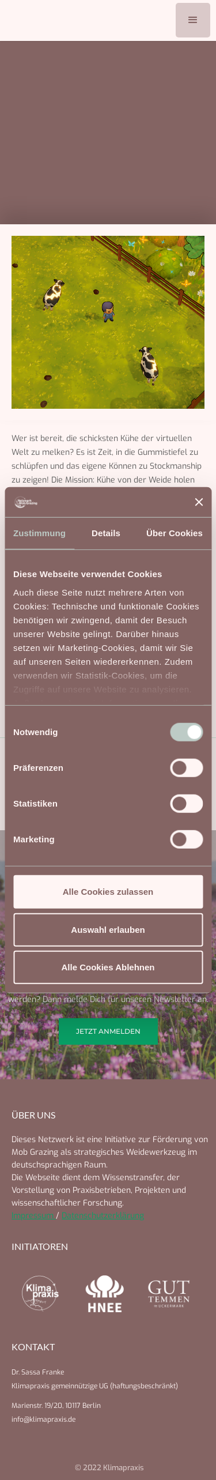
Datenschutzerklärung (103, 1215)
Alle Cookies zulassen (108, 892)
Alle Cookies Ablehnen (108, 967)
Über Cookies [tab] (174, 533)
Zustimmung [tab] (39, 533)
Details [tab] (106, 533)
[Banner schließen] (199, 502)
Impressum (34, 1215)
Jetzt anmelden (108, 1031)
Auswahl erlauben (108, 929)
